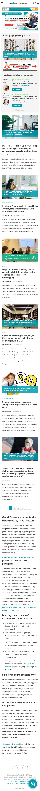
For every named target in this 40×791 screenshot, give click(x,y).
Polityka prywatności (13, 783)
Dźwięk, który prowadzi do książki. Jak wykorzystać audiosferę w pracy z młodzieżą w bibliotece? (20, 209)
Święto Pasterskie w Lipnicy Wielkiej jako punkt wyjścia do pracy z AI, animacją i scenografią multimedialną (19, 148)
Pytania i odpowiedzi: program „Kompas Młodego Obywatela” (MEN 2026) (19, 404)
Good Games (13, 781)
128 (26, 508)
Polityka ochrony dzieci (26, 783)
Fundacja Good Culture (24, 781)
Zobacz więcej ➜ (20, 110)
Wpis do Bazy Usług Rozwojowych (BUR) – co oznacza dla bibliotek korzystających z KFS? (18, 338)
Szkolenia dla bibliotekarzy (17, 557)
